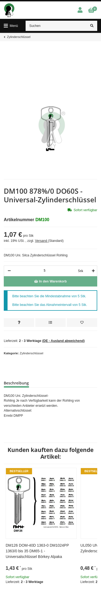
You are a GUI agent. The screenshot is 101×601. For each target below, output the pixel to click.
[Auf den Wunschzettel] (82, 322)
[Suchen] (56, 26)
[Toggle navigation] (11, 26)
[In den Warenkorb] (50, 281)
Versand (41, 241)
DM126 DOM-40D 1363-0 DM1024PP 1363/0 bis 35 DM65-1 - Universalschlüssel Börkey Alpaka (37, 551)
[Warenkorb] (91, 10)
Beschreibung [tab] (16, 383)
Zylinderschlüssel (31, 353)
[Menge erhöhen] (92, 271)
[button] (80, 10)
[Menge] (44, 270)
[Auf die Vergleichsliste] (50, 322)
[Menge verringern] (9, 271)
